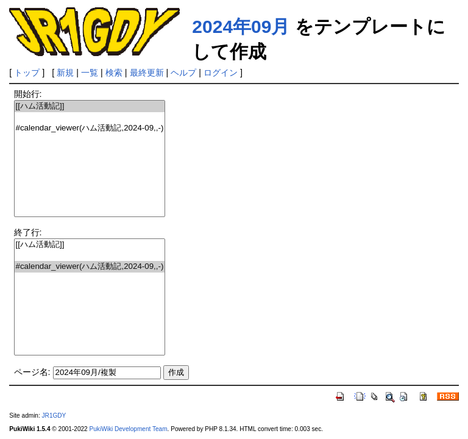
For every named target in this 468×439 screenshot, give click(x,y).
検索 (113, 72)
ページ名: (32, 372)
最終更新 (147, 72)
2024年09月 (240, 26)
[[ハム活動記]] (90, 106)
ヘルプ (183, 72)
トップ (27, 72)
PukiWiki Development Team (129, 429)
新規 (65, 72)
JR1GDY (54, 415)
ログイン (221, 72)
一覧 (89, 72)
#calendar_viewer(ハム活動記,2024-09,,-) (90, 128)
